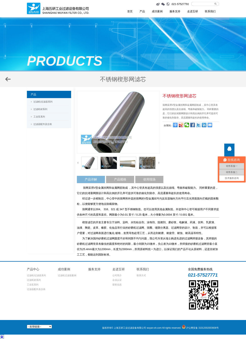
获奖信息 (117, 284)
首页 (130, 11)
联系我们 (210, 11)
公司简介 (117, 275)
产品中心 (33, 269)
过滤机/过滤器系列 (42, 101)
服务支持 (175, 11)
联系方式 (141, 275)
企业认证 (117, 280)
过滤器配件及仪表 (42, 124)
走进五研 (192, 11)
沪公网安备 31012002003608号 (202, 328)
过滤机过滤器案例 (67, 275)
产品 (142, 11)
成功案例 (157, 11)
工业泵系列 (39, 116)
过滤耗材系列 (40, 109)
